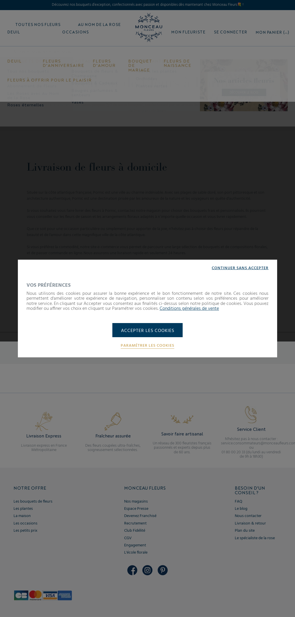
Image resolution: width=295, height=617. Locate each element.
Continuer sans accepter (240, 268)
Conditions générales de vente (189, 308)
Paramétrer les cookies (147, 346)
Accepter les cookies (147, 331)
